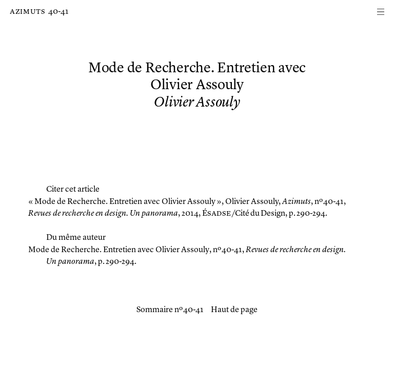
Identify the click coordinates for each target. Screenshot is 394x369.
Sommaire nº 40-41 (170, 310)
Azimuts (27, 12)
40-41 (58, 12)
